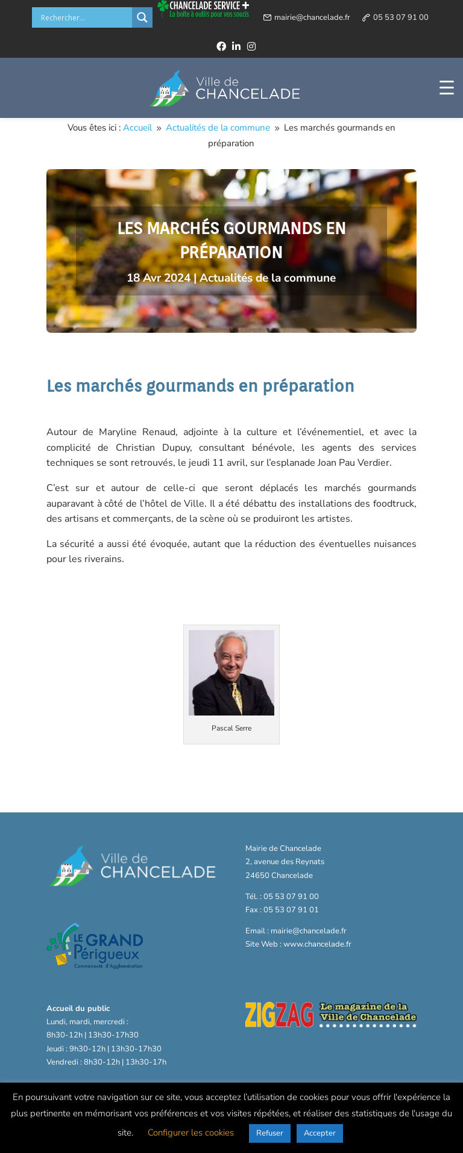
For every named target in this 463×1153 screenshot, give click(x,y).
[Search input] (85, 17)
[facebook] (221, 46)
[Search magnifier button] (142, 17)
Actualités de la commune (268, 278)
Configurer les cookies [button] (191, 1133)
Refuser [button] (269, 1133)
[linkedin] (236, 46)
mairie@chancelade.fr (312, 17)
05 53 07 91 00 (401, 17)
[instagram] (251, 46)
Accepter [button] (320, 1133)
